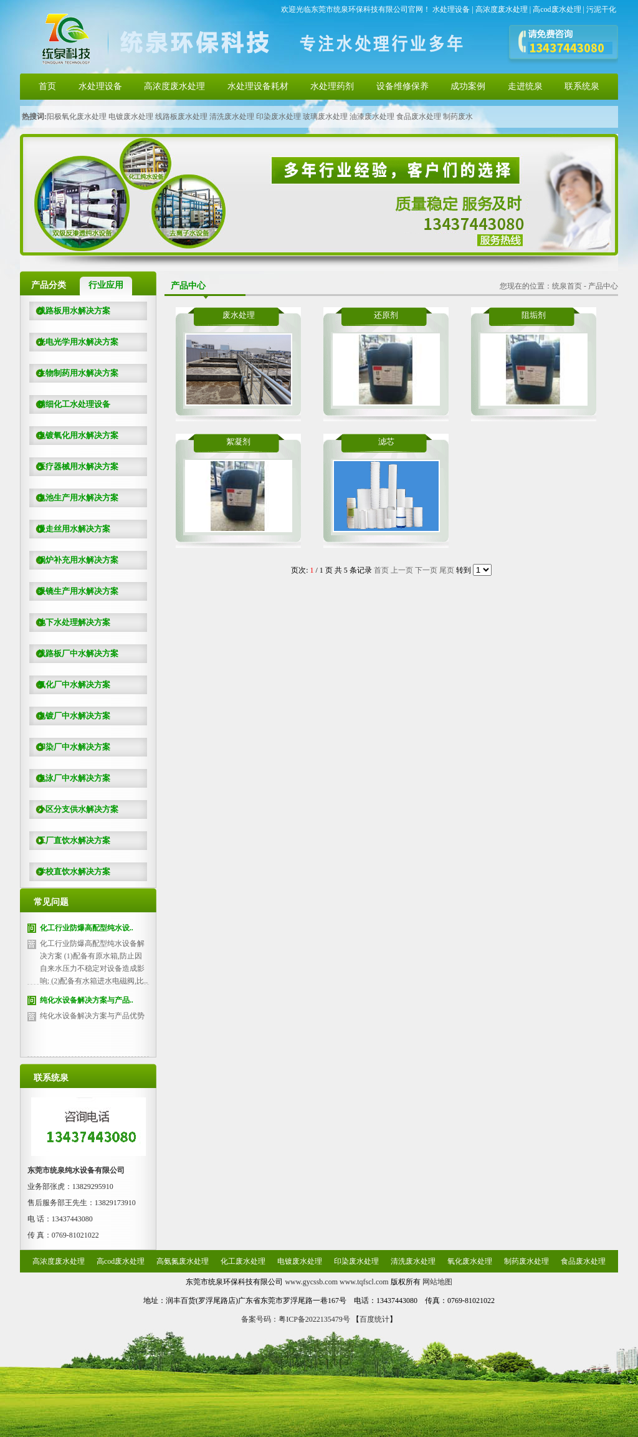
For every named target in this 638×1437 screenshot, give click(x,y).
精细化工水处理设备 (69, 404)
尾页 (446, 570)
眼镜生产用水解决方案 (73, 591)
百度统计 (374, 1319)
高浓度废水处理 (501, 9)
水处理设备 (451, 9)
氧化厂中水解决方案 (69, 684)
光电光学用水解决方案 (73, 341)
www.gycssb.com (311, 1281)
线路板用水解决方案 (69, 310)
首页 (47, 86)
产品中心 (603, 286)
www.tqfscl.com (364, 1281)
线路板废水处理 (181, 116)
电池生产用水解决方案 (73, 497)
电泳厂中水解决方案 (69, 778)
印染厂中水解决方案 (69, 747)
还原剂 (386, 315)
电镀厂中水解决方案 (69, 715)
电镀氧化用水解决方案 (73, 435)
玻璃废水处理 (325, 116)
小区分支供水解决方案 (73, 809)
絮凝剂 (238, 441)
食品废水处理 (418, 116)
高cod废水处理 (557, 9)
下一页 (426, 570)
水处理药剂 (332, 86)
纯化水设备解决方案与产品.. (86, 1000)
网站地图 (437, 1281)
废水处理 (238, 315)
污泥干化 (601, 9)
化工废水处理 (243, 1261)
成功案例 (467, 86)
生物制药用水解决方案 (73, 373)
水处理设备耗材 (257, 86)
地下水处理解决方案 (69, 622)
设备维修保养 (402, 86)
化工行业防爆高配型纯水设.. (86, 928)
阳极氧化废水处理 (77, 116)
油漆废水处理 (372, 116)
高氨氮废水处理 (182, 1261)
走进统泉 (525, 86)
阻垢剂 (533, 315)
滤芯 (386, 441)
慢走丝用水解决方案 (69, 528)
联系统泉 (581, 86)
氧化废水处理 (469, 1261)
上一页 (402, 570)
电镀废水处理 (130, 116)
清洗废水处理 (231, 116)
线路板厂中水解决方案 (73, 653)
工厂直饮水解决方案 (69, 840)
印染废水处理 (278, 116)
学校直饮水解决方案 (69, 871)
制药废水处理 (526, 1261)
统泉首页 (567, 286)
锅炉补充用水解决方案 (73, 560)
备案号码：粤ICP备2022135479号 (295, 1319)
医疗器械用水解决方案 (73, 466)
